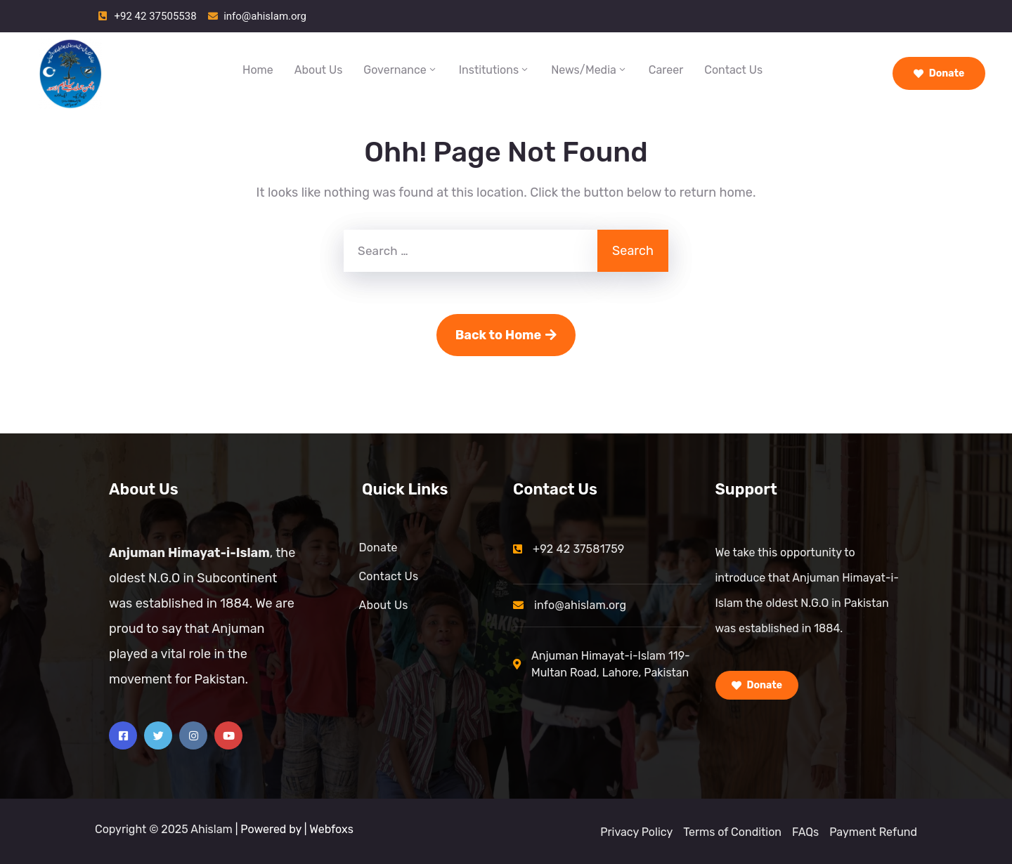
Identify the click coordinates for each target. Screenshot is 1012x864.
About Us (318, 70)
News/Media (589, 70)
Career (666, 70)
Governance (400, 70)
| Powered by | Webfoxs (294, 829)
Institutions (494, 70)
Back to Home (506, 335)
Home (257, 70)
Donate (939, 73)
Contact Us (733, 70)
